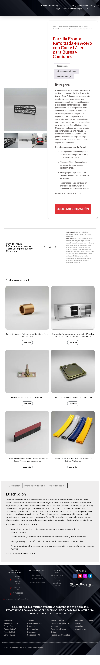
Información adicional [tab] (66, 71)
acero (75, 238)
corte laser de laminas (73, 247)
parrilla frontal (78, 258)
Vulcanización (81, 629)
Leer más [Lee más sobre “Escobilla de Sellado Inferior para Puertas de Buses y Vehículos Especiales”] (27, 467)
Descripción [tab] (62, 66)
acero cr (74, 241)
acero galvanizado (84, 241)
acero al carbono (83, 238)
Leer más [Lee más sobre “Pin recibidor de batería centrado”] (27, 404)
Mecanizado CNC (11, 623)
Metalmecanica (78, 256)
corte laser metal (79, 252)
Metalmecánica (79, 234)
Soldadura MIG (57, 620)
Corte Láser (9, 626)
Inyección (79, 626)
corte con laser (78, 245)
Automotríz (73, 27)
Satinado (31, 620)
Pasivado (31, 626)
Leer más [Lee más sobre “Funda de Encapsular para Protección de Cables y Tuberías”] (73, 467)
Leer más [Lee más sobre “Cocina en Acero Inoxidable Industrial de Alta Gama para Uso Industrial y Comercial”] (73, 342)
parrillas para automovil (81, 260)
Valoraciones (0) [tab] (64, 76)
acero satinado (88, 243)
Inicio (54, 27)
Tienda (59, 27)
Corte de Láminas (35, 623)
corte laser (87, 245)
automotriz (69, 245)
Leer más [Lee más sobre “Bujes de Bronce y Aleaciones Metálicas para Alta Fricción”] (27, 342)
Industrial (66, 27)
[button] (6, 140)
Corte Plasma (9, 635)
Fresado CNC (9, 632)
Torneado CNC (10, 629)
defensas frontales (81, 254)
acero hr (69, 243)
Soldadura (31, 632)
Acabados (84, 232)
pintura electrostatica (73, 262)
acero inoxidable (77, 243)
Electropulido (33, 629)
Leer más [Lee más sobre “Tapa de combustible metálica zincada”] (73, 404)
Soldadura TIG (33, 635)
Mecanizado (9, 620)
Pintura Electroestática (60, 635)
